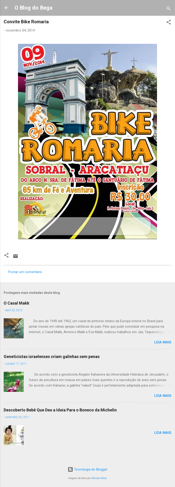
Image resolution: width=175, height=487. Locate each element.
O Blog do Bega (33, 8)
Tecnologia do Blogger (88, 469)
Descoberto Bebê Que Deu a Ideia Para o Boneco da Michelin (60, 410)
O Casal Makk (16, 303)
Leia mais (162, 342)
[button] (168, 22)
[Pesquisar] (168, 9)
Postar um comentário (25, 272)
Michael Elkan (99, 478)
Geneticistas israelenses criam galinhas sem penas (52, 356)
